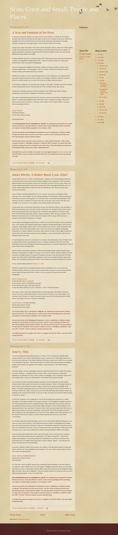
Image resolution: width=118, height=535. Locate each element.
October (101, 68)
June (101, 80)
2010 (99, 122)
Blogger (68, 531)
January (101, 113)
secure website (63, 152)
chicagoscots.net (21, 279)
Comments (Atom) (23, 519)
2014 (99, 60)
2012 (99, 116)
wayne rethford (86, 54)
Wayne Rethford (17, 110)
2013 (99, 63)
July (100, 77)
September (102, 71)
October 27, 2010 (38, 264)
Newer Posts (15, 515)
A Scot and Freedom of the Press (33, 32)
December (102, 66)
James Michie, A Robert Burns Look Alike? (40, 174)
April (100, 104)
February (102, 110)
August (101, 74)
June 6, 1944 (20, 351)
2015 (99, 57)
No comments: (41, 163)
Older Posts (70, 515)
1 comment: (40, 508)
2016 (99, 54)
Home (42, 515)
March (101, 107)
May (100, 101)
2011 (99, 119)
